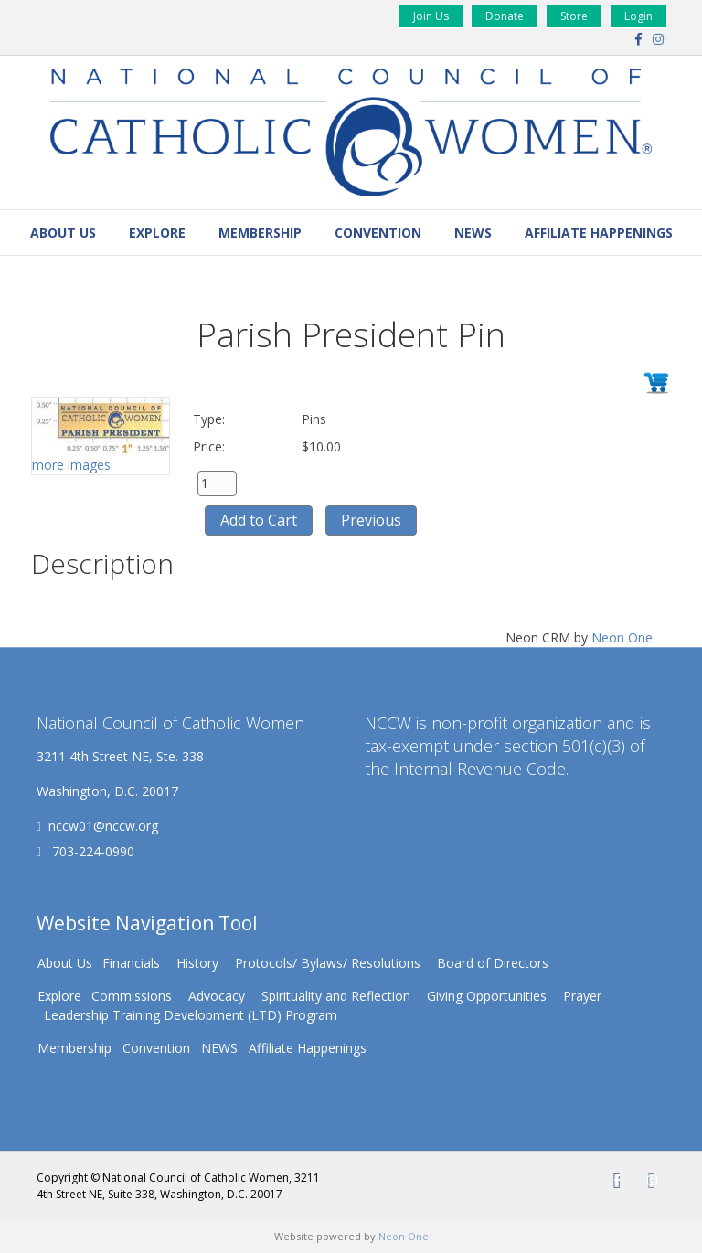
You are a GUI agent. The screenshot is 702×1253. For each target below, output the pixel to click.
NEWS (473, 232)
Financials (131, 963)
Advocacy (216, 995)
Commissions (131, 995)
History (197, 963)
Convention (378, 232)
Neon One (622, 637)
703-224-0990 (91, 851)
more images (71, 464)
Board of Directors (492, 963)
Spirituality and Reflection (335, 995)
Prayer (582, 995)
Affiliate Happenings (599, 232)
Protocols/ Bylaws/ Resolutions (327, 963)
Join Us (431, 16)
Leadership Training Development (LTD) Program (190, 1015)
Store (574, 16)
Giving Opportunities (487, 995)
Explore (157, 232)
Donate (504, 16)
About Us (63, 232)
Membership (260, 232)
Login (638, 16)
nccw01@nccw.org (103, 825)
